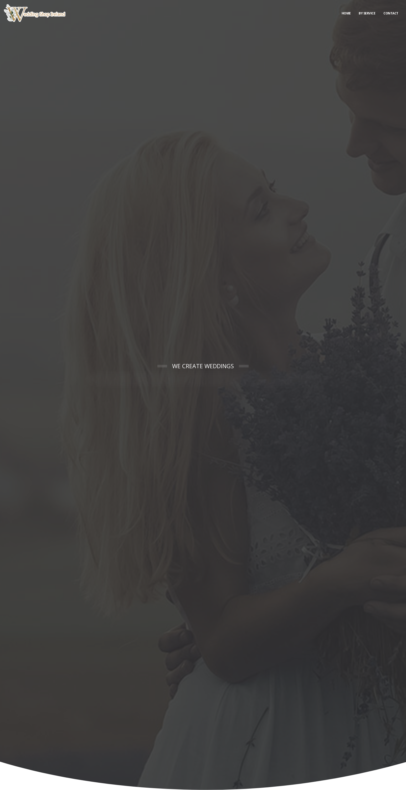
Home (346, 13)
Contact (390, 13)
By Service (367, 13)
